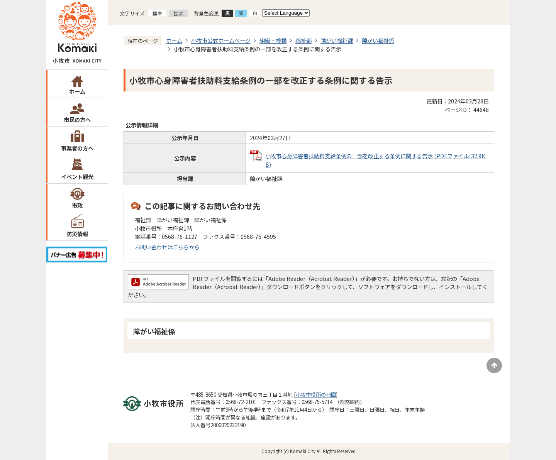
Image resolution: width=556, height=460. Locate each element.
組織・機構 (272, 40)
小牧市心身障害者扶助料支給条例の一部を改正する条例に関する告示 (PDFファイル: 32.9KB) (375, 160)
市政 (77, 205)
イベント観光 (77, 176)
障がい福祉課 (336, 40)
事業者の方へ (77, 148)
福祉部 (303, 40)
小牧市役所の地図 (316, 394)
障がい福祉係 (378, 40)
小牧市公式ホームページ (221, 40)
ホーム (77, 91)
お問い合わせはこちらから (167, 247)
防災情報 (77, 234)
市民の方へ (77, 119)
